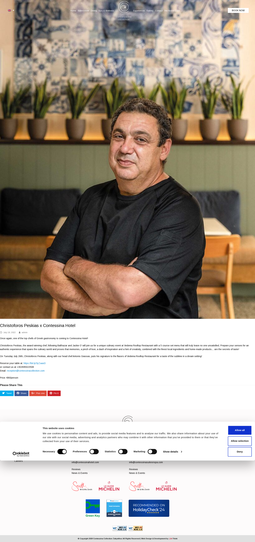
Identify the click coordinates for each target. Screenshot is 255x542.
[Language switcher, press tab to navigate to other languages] (11, 10)
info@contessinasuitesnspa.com (146, 462)
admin (24, 332)
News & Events (80, 473)
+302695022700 (144, 451)
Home (17, 450)
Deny (228, 533)
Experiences (20, 454)
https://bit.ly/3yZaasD (35, 363)
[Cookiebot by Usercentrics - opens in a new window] (21, 535)
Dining (39, 450)
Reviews (76, 469)
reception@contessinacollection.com (26, 370)
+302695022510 (86, 451)
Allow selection (228, 522)
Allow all (228, 511)
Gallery (32, 454)
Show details (170, 533)
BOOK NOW (238, 10)
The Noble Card (55, 454)
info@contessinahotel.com (85, 462)
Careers (18, 461)
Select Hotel (28, 450)
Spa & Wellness (52, 450)
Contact (42, 454)
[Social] (188, 449)
